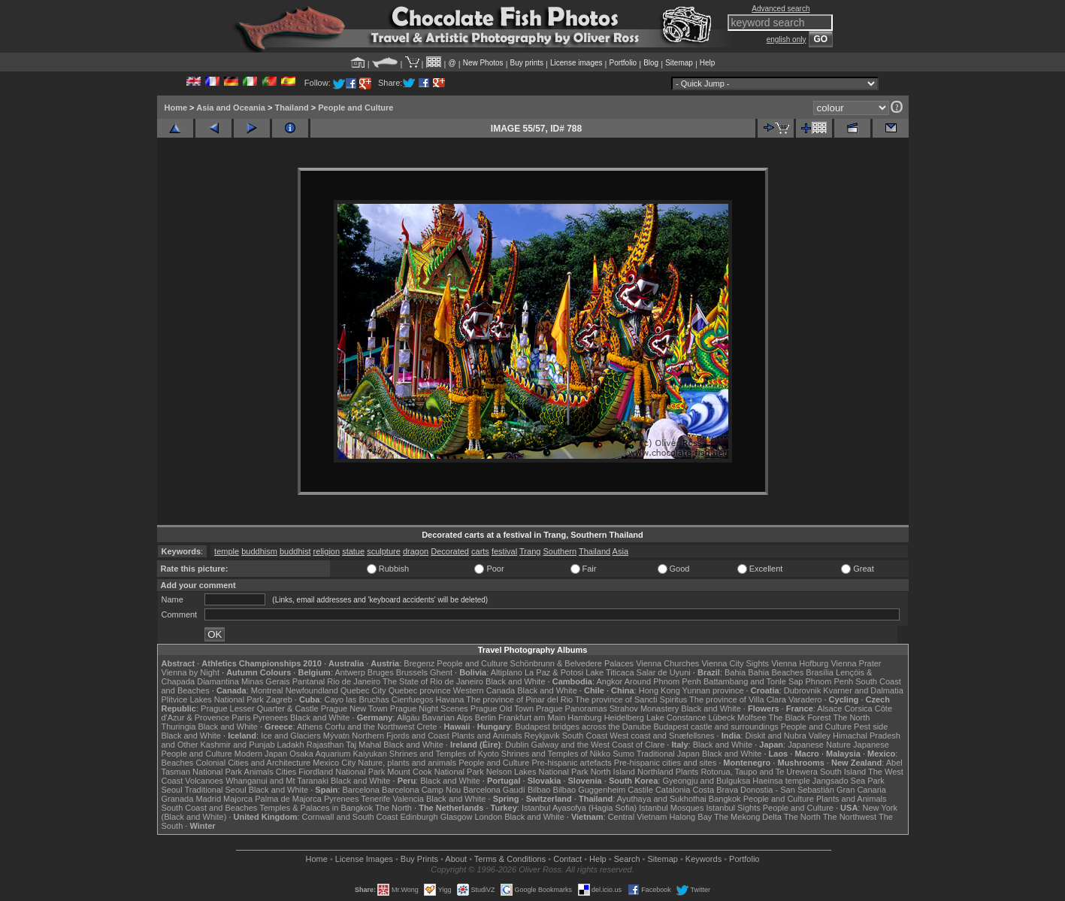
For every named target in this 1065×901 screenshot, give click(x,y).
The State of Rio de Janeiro (433, 681)
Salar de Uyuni (664, 672)
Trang (529, 551)
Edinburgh (418, 816)
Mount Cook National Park (435, 771)
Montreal (267, 690)
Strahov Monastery (644, 708)
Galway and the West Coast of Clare (598, 744)
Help (708, 63)
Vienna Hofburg (799, 663)
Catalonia (672, 789)
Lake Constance (676, 717)
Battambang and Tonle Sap (753, 681)
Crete (427, 726)
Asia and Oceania (230, 107)
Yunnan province (713, 690)
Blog (650, 63)
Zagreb (279, 699)
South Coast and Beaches (210, 807)
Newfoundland (312, 690)
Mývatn (336, 735)
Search (627, 858)
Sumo (623, 753)
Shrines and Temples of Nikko (555, 753)
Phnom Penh (830, 681)
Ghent (441, 672)
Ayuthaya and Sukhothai (661, 798)
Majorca (238, 798)
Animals (259, 771)
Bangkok (725, 798)
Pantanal (308, 681)
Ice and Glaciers (290, 735)
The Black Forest (799, 717)
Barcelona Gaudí (494, 789)
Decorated (450, 551)
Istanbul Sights (733, 807)
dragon (415, 551)
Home (176, 107)
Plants (687, 771)
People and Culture (355, 107)
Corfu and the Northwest (369, 726)
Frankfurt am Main (531, 717)
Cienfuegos (413, 699)
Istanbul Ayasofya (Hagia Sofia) (579, 807)
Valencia (408, 798)
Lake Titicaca (609, 672)
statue (353, 551)
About (456, 858)
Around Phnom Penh (663, 681)
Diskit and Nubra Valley (788, 735)
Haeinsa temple (780, 780)
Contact (567, 858)
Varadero (804, 699)
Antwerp (349, 672)
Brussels (412, 672)
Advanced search (780, 9)
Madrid (208, 798)
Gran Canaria (861, 789)
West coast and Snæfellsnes (662, 735)
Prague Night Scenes (429, 708)
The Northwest (850, 816)
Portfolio (623, 63)
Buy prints (526, 63)
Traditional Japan (668, 753)
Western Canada (484, 690)
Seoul (172, 789)
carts (480, 551)
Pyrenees (270, 717)
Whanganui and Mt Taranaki (276, 780)
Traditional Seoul (216, 789)
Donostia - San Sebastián (787, 789)
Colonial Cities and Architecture (252, 762)
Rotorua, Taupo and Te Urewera (759, 771)
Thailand (291, 107)
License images (576, 63)
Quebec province (420, 690)
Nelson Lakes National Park (537, 771)
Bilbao (539, 789)
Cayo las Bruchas (357, 699)
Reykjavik (542, 735)
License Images (364, 858)
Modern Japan (260, 753)
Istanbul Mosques (671, 807)
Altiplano (506, 672)
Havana (450, 699)
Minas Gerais (265, 681)
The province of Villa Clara (737, 699)
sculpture (384, 551)
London (488, 816)
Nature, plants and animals (407, 762)
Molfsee (752, 717)
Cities (286, 771)
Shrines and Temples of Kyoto (444, 753)
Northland (655, 771)
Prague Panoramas (571, 708)
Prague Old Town (502, 708)
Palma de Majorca (288, 798)
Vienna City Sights (735, 663)
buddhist (295, 551)
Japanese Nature (819, 744)
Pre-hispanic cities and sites (665, 762)
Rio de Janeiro (353, 681)
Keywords (703, 858)
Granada (178, 798)
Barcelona (361, 789)
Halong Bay (690, 816)
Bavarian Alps (447, 717)
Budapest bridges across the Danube (583, 726)
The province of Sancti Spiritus (631, 699)
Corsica (858, 708)
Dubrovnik (802, 690)
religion (326, 551)
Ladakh (290, 744)
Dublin (516, 744)
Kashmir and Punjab (237, 744)
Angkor (609, 681)
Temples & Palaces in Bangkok (316, 807)
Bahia (735, 672)
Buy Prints (419, 858)
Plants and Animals (487, 735)
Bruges (381, 672)
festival (504, 551)
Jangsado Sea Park (848, 780)
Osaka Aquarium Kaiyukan (338, 753)
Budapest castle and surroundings (715, 726)
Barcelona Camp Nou (421, 789)
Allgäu (408, 717)
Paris (240, 717)
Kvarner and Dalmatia (863, 690)
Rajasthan (325, 744)
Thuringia (179, 726)
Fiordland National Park (341, 771)
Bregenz (419, 663)
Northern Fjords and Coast (400, 735)
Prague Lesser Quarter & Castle (260, 708)
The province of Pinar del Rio (519, 699)
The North (851, 717)
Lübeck (721, 717)
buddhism (259, 551)
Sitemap (679, 63)
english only (786, 39)
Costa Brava (715, 789)
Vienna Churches (667, 663)
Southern (559, 551)
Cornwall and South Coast (350, 816)
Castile (640, 789)
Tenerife (375, 798)
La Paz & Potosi (554, 672)
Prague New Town (354, 708)
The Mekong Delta (748, 816)
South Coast (585, 735)
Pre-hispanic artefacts (571, 762)
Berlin (485, 717)
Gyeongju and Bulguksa (706, 780)
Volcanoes (204, 780)
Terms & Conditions (510, 858)
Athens (309, 726)
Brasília (820, 672)
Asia (620, 551)
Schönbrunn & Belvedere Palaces (572, 663)
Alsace (829, 708)
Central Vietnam (637, 816)
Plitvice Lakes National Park (213, 699)
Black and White (515, 681)
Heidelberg (624, 717)
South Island (843, 771)
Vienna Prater (856, 663)
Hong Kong (659, 690)
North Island (613, 771)
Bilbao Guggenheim (589, 789)
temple (226, 551)
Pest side (871, 726)
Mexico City (334, 762)
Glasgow (456, 816)
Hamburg (584, 717)
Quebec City (363, 690)
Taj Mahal (363, 744)
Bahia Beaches (775, 672)
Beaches (178, 762)
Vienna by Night (190, 672)
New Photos (483, 63)
